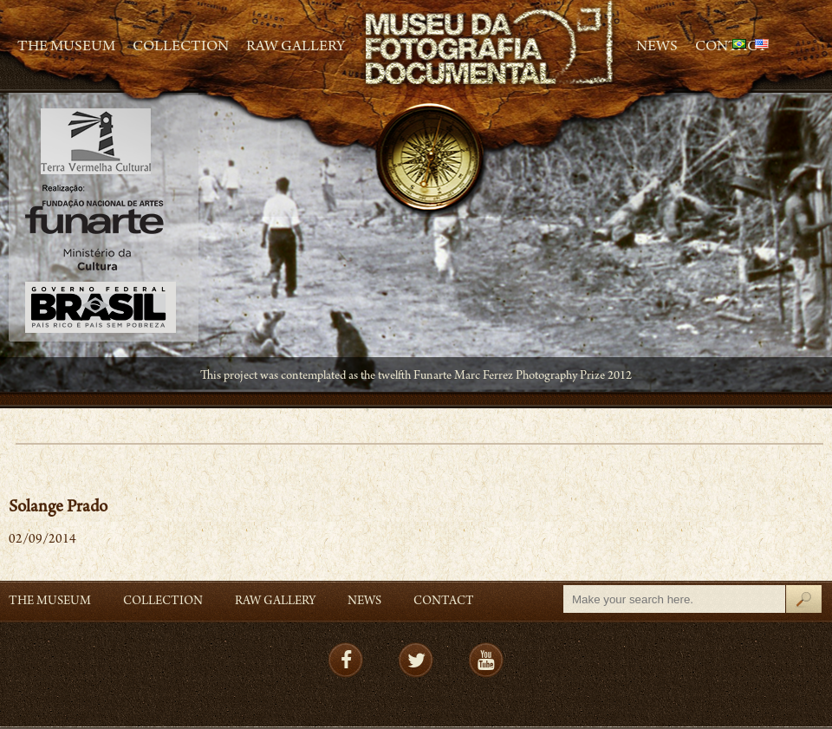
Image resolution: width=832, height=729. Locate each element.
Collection (181, 47)
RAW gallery (295, 47)
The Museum (66, 47)
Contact (443, 602)
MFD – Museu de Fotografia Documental (490, 44)
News (657, 47)
